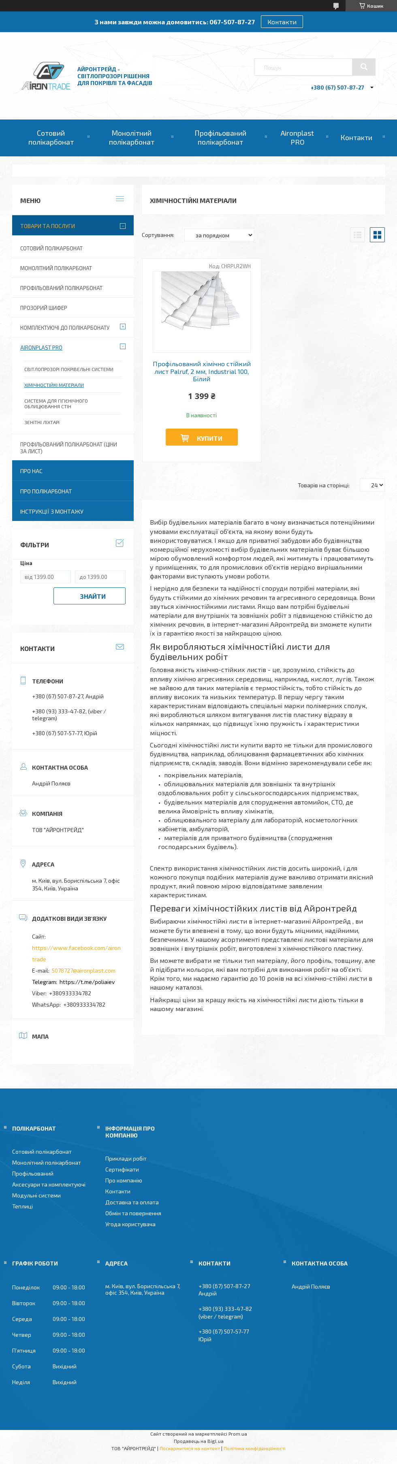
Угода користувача (130, 1224)
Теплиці (22, 1206)
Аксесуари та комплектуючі (48, 1184)
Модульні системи (36, 1195)
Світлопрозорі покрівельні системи (68, 369)
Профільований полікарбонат (220, 137)
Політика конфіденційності (255, 1448)
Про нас (31, 470)
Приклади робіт (126, 1158)
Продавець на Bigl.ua (199, 1441)
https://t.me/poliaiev (87, 981)
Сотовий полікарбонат (51, 137)
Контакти (282, 22)
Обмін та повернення (133, 1213)
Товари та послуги (47, 225)
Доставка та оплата (132, 1202)
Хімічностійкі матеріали (54, 385)
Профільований (32, 1173)
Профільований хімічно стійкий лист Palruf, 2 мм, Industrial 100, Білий (202, 371)
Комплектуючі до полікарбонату (64, 327)
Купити (209, 438)
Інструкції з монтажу (51, 511)
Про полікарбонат (46, 491)
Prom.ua (237, 1433)
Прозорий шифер (43, 308)
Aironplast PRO (297, 137)
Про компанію (123, 1180)
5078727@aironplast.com (83, 970)
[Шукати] (364, 66)
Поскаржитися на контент (190, 1448)
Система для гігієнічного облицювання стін (56, 403)
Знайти (93, 596)
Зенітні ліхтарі (42, 422)
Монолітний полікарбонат (131, 137)
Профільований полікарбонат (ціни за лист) (68, 448)
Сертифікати (122, 1169)
